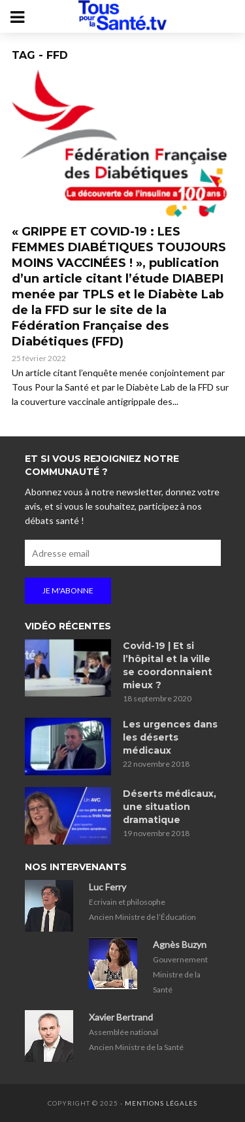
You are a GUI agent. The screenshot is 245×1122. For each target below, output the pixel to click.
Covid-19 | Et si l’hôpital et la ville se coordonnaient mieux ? (167, 665)
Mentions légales (161, 1103)
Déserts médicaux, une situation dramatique (169, 807)
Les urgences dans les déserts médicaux (170, 737)
